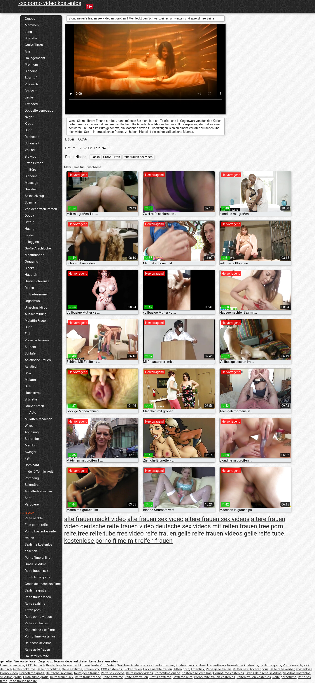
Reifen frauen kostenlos (253, 677)
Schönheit (32, 143)
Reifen (29, 288)
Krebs (29, 124)
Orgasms (31, 261)
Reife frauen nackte (23, 681)
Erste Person (34, 163)
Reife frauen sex (36, 571)
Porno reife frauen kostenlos (214, 677)
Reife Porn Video (103, 665)
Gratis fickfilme (24, 669)
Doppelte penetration (40, 110)
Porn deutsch (292, 665)
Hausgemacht (35, 58)
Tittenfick (197, 669)
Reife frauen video (38, 597)
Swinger (31, 452)
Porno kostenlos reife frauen (40, 534)
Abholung (32, 432)
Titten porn (33, 610)
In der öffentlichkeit (39, 472)
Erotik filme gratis (37, 577)
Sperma (30, 202)
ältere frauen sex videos (217, 519)
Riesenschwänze (37, 340)
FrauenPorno (216, 665)
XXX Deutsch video (160, 665)
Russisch (31, 84)
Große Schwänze (37, 281)
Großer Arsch (34, 406)
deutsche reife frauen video (117, 526)
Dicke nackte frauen (157, 669)
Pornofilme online (37, 558)
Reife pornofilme (284, 677)
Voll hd (30, 150)
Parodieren (32, 504)
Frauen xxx (92, 669)
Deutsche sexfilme (38, 643)
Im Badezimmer (36, 294)
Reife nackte (34, 518)
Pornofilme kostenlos (40, 636)
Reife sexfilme (35, 604)
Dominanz (32, 465)
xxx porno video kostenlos (49, 3)
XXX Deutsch (35, 665)
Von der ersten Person (41, 209)
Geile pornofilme (48, 669)
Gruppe (30, 19)
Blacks (29, 268)
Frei (27, 334)
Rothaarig (32, 478)
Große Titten (34, 45)
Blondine (31, 71)
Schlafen (31, 353)
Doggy (29, 216)
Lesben (30, 97)
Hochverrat (33, 393)
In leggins (32, 242)
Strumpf (31, 78)
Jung (28, 32)
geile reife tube (264, 533)
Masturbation (34, 255)
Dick (28, 386)
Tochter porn (258, 669)
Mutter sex (240, 669)
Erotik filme (82, 665)
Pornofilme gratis (31, 673)
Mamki (30, 445)
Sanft (28, 498)
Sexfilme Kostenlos (131, 665)
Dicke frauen (133, 669)
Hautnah (31, 275)
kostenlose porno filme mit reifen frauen (118, 540)
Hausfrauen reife (37, 656)
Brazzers (31, 91)
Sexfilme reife (182, 677)
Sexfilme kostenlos (297, 673)
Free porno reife (36, 525)
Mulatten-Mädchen (38, 419)
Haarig (29, 229)
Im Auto (30, 412)
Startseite (32, 439)
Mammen (32, 25)
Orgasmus (32, 301)
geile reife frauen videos (210, 533)
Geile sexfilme (72, 669)
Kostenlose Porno (59, 665)
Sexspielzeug (34, 196)
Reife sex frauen (36, 623)
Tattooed (31, 104)
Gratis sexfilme (35, 564)
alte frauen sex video (155, 519)
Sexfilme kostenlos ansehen (38, 548)
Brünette (31, 38)
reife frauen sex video (138, 157)
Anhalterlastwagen (38, 491)
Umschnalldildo (36, 307)
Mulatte (30, 380)
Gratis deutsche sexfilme (43, 584)
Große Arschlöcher (38, 248)
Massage (31, 183)
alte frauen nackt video (95, 519)
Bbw (28, 373)
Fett (27, 458)
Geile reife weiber (282, 669)
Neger (29, 117)
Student (30, 347)
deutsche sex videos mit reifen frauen (206, 526)
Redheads (32, 137)
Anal (28, 51)
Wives (29, 426)
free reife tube (97, 533)
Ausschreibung (36, 314)
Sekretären (32, 485)
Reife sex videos (112, 673)
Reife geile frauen (37, 649)
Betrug (29, 222)
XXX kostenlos (111, 669)
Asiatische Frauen (38, 360)
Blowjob (30, 156)
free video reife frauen (146, 533)
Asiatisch (31, 367)
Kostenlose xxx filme (40, 630)
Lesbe (29, 235)
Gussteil (31, 189)
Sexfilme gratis (35, 590)
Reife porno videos (38, 617)
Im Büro (30, 170)
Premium (31, 65)
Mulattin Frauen (36, 321)
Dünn (28, 130)
